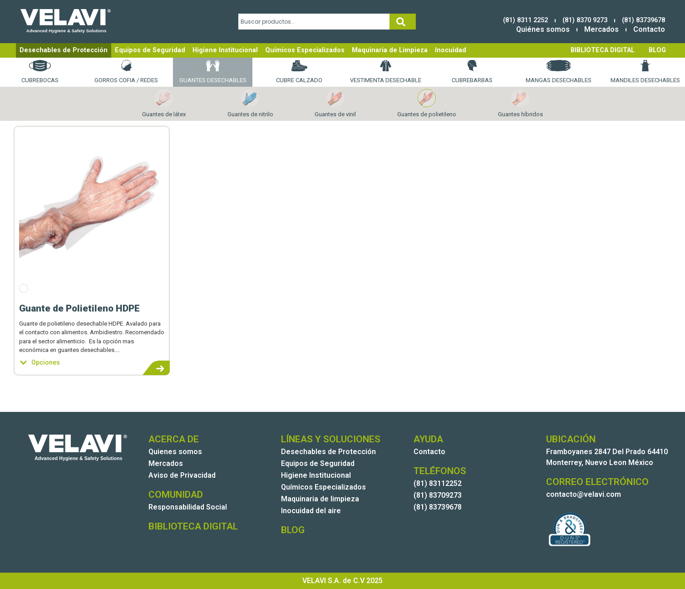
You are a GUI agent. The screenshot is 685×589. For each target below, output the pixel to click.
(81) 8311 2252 (525, 20)
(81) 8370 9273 (584, 20)
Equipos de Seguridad (150, 50)
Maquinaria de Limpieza (390, 50)
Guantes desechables (212, 72)
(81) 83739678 (643, 20)
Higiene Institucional (225, 50)
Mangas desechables (558, 72)
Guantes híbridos (520, 103)
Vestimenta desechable (385, 72)
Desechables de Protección (64, 50)
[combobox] (313, 22)
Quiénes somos (543, 29)
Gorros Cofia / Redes (126, 72)
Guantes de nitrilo (250, 103)
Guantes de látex (164, 103)
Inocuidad (450, 50)
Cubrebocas (40, 72)
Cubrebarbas (472, 72)
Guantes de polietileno (426, 103)
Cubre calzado (299, 72)
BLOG (657, 50)
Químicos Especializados (305, 50)
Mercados (601, 29)
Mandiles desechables (645, 72)
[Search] (402, 22)
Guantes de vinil (335, 103)
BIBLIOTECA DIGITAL (603, 50)
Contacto (649, 29)
